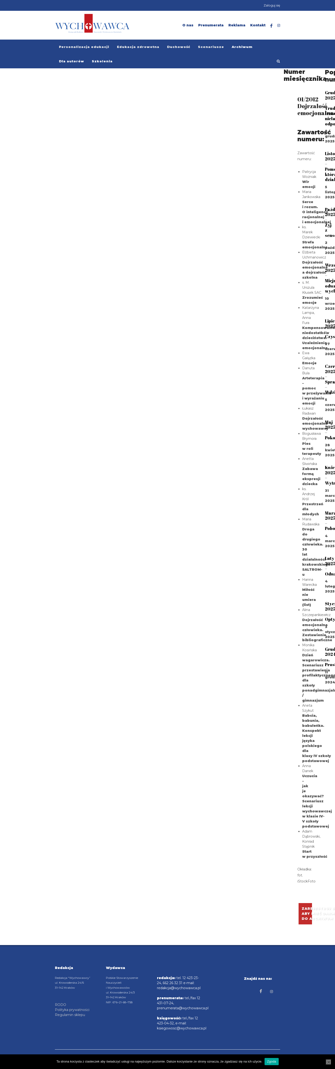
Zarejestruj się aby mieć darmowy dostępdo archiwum (307, 913)
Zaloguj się (272, 5)
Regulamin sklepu (70, 1015)
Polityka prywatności (72, 1010)
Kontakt (258, 25)
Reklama (236, 25)
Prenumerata (211, 25)
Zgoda (271, 1061)
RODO (60, 1005)
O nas (187, 25)
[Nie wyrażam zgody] (328, 1062)
